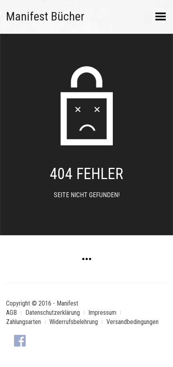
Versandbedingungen (132, 322)
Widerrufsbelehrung (73, 322)
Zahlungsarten (23, 322)
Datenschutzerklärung (52, 312)
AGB (11, 312)
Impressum (102, 312)
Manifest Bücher (45, 16)
